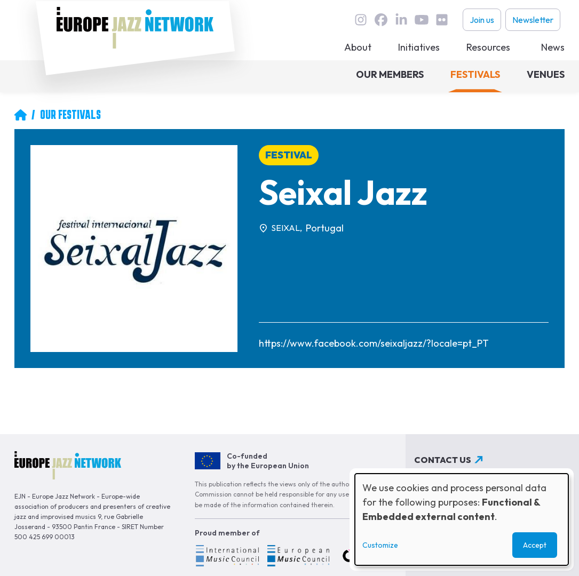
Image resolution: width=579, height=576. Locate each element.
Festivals (475, 74)
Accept (534, 545)
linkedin (401, 20)
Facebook (381, 20)
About (357, 47)
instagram (361, 20)
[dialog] (461, 519)
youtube (422, 20)
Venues (546, 74)
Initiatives (419, 47)
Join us (482, 19)
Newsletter (532, 19)
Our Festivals (70, 114)
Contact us (442, 459)
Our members (390, 74)
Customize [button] (380, 545)
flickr (442, 20)
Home (20, 115)
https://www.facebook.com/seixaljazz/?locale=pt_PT (374, 343)
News (553, 47)
